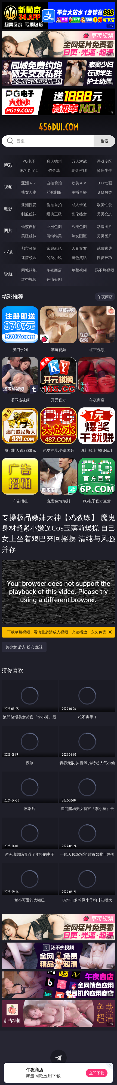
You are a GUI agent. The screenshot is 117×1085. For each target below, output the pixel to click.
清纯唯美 (54, 235)
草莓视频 (79, 270)
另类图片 (104, 235)
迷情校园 (28, 257)
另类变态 (104, 214)
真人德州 (54, 161)
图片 (8, 230)
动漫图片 (104, 226)
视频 (8, 187)
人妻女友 (79, 248)
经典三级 (54, 214)
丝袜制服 (54, 192)
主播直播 (79, 192)
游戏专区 (104, 161)
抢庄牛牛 (104, 170)
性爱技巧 (104, 257)
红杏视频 (28, 279)
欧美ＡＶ (79, 182)
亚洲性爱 (28, 204)
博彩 (8, 165)
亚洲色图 (54, 226)
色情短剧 (54, 279)
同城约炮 (28, 270)
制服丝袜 (28, 214)
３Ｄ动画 (104, 182)
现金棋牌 (79, 170)
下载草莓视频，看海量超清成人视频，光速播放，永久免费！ (60, 632)
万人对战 (79, 161)
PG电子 (29, 161)
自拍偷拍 (54, 182)
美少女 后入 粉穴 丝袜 (24, 647)
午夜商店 (54, 270)
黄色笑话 (79, 257)
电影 (8, 209)
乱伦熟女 (79, 214)
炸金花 (54, 170)
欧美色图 (79, 226)
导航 (8, 274)
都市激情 (28, 248)
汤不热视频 (104, 270)
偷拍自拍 (54, 204)
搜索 (104, 141)
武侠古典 (104, 248)
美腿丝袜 (28, 235)
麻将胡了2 (29, 170)
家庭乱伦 (54, 248)
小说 (8, 252)
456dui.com (58, 127)
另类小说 (54, 257)
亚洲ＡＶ (28, 182)
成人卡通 (79, 204)
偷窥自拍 (28, 226)
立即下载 (96, 1072)
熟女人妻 (28, 192)
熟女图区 (79, 235)
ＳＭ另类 (104, 192)
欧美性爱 (104, 204)
